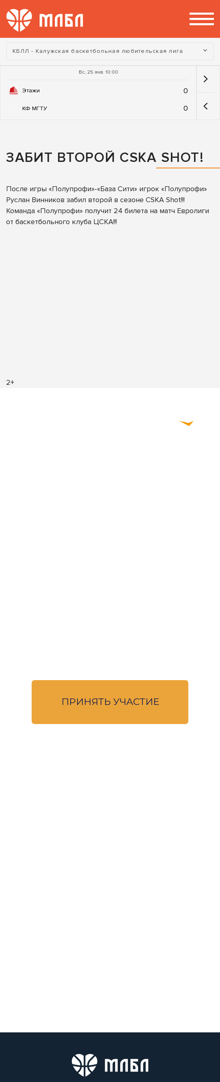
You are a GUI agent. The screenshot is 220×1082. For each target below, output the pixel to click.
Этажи (31, 90)
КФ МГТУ (34, 108)
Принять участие (110, 701)
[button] (205, 106)
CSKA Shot (163, 199)
